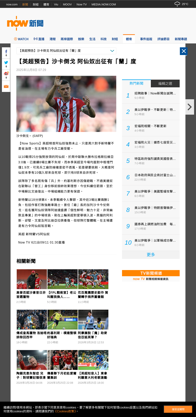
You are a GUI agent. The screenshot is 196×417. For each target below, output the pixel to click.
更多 (151, 254)
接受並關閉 (178, 409)
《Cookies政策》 (65, 411)
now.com (11, 4)
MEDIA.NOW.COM (104, 4)
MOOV (67, 4)
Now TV (81, 4)
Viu (56, 4)
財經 (36, 4)
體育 (46, 4)
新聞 (25, 4)
